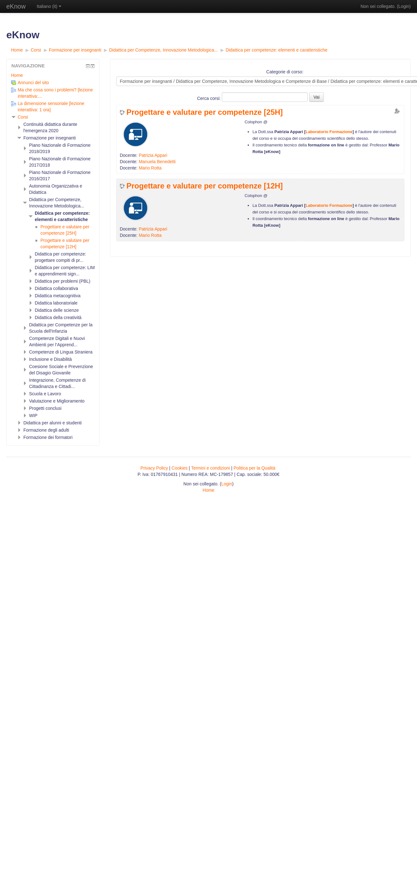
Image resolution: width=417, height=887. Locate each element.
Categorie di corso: (285, 71)
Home (17, 75)
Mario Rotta (150, 167)
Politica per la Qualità (254, 468)
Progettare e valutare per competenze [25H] (204, 112)
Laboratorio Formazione (329, 131)
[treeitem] (53, 75)
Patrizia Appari (153, 155)
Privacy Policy (154, 468)
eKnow (16, 6)
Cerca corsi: (209, 98)
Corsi (23, 117)
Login (403, 6)
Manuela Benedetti (157, 161)
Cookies (180, 468)
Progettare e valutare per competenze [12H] (204, 186)
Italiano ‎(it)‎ (49, 6)
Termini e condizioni (210, 468)
